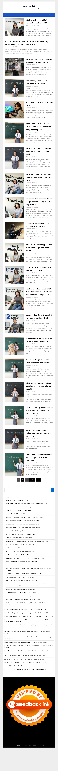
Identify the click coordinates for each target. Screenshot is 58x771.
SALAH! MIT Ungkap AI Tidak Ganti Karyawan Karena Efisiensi (37, 380)
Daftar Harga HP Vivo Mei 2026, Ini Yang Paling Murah (38, 276)
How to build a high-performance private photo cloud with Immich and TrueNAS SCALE (25, 633)
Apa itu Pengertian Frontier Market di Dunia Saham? (18, 534)
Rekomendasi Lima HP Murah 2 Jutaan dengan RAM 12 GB (38, 329)
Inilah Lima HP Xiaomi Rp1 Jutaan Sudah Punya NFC (18, 523)
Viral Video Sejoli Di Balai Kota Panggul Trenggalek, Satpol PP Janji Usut (23, 597)
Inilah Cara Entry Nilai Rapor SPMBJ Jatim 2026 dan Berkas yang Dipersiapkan (24, 540)
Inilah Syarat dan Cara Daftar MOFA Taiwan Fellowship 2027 (20, 612)
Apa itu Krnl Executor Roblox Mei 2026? (15, 537)
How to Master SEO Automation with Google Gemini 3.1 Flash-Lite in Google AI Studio (25, 665)
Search (6, 509)
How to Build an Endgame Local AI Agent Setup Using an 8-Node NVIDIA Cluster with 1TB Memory (28, 636)
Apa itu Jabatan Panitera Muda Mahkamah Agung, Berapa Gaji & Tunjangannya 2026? (26, 527)
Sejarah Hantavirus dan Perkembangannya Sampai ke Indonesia (37, 456)
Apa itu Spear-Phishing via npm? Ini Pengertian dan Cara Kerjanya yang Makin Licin (24, 679)
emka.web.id (29, 6)
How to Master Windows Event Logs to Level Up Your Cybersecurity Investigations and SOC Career (28, 639)
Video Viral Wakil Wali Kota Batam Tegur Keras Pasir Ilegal (20, 600)
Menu (50, 15)
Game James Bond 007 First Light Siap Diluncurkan (18, 554)
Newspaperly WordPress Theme (36, 768)
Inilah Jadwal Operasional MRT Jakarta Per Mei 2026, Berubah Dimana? (23, 623)
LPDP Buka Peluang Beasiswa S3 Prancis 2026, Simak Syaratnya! (22, 604)
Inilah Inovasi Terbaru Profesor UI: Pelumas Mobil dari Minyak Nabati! (39, 406)
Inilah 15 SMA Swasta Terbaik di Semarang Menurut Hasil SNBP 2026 (38, 157)
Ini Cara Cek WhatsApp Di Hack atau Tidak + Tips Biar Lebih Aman (39, 253)
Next (38, 503)
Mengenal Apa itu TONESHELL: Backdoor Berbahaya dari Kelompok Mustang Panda (25, 686)
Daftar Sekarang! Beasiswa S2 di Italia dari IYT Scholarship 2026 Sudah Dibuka (25, 581)
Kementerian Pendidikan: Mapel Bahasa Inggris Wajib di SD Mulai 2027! (38, 481)
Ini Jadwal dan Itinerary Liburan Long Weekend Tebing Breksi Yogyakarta (38, 207)
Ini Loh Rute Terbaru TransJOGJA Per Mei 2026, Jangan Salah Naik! (22, 619)
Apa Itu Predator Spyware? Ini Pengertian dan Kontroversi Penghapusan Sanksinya (24, 682)
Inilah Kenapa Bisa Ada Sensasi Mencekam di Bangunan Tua (37, 62)
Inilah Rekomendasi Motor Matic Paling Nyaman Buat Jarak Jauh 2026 (39, 183)
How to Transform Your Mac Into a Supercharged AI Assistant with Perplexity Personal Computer (28, 674)
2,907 (32, 503)
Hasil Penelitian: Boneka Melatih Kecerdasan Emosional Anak (38, 356)
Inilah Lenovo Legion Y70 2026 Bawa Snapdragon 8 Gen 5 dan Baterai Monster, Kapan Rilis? (28, 564)
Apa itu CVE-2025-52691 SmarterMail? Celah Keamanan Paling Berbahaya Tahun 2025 (25, 693)
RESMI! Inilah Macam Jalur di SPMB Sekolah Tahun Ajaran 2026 (21, 616)
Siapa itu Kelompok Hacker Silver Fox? (13, 689)
